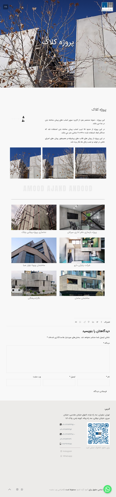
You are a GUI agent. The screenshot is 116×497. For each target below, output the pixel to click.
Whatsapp (66, 456)
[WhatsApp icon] (22, 489)
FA (6, 6)
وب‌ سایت (37, 376)
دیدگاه (106, 343)
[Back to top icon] (9, 490)
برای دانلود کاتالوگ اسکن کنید (98, 447)
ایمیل (72, 376)
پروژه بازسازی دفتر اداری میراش (82, 232)
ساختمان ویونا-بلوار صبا (34, 265)
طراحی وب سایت (56, 489)
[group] (90, 163)
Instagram (66, 451)
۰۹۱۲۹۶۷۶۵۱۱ (67, 444)
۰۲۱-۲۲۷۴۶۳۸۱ (68, 434)
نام (108, 376)
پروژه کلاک (99, 109)
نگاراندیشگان (34, 298)
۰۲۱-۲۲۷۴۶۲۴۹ (65, 439)
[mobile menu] (110, 6)
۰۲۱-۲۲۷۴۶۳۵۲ (66, 429)
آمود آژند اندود (82, 489)
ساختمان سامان (82, 298)
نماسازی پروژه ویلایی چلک (34, 232)
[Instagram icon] (17, 489)
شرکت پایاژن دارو (82, 265)
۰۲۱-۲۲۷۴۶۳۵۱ (68, 424)
